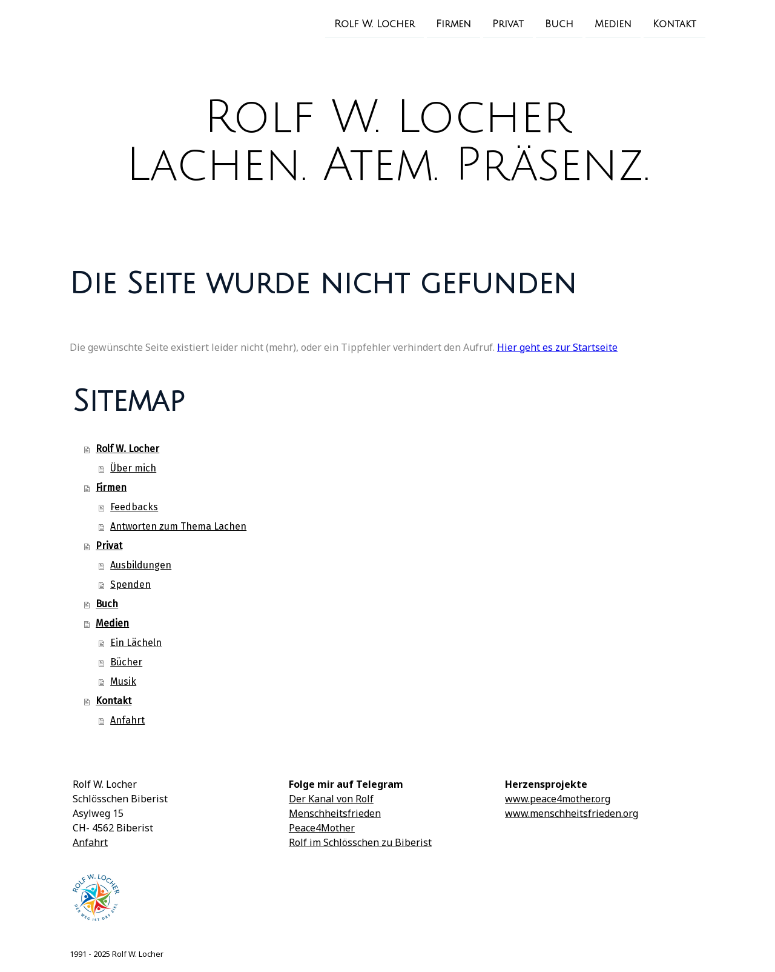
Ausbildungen (140, 565)
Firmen (453, 23)
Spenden (130, 584)
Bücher (126, 662)
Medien (613, 23)
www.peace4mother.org (557, 798)
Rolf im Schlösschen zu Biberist (360, 842)
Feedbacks (134, 507)
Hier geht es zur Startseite (557, 347)
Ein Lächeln (136, 642)
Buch (559, 23)
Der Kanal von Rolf (331, 798)
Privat (508, 23)
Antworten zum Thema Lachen (178, 526)
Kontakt (674, 23)
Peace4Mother (322, 827)
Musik (123, 681)
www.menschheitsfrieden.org (571, 813)
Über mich (133, 468)
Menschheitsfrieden (335, 813)
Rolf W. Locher (374, 23)
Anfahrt (127, 720)
